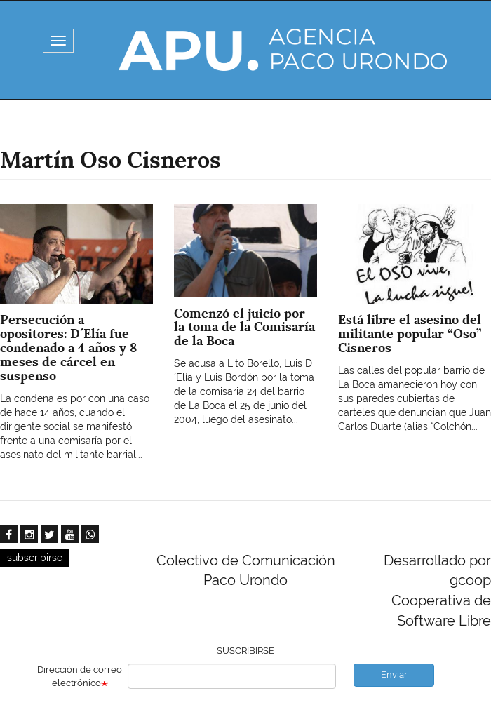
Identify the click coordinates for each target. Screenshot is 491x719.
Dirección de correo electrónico (79, 676)
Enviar (394, 674)
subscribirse (34, 557)
